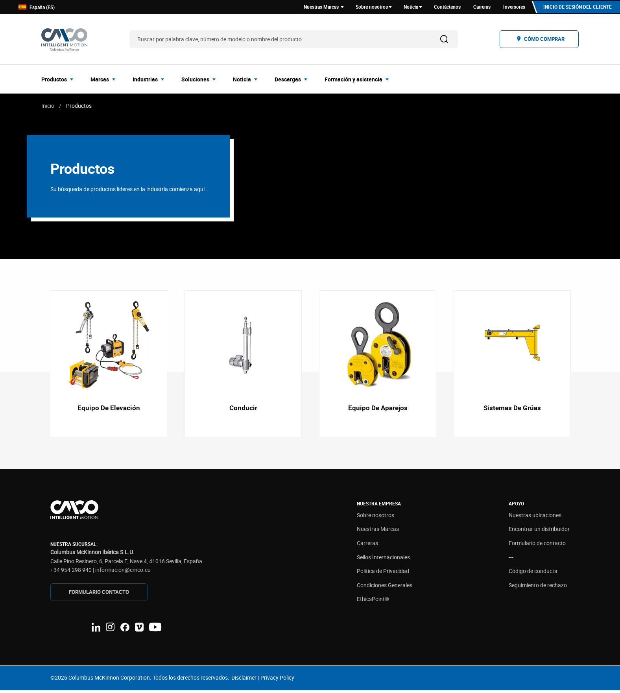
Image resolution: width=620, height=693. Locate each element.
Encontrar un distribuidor (539, 531)
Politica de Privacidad (383, 573)
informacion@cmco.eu (123, 572)
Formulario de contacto (537, 545)
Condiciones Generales (384, 588)
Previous (41, 366)
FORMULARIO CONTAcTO (99, 594)
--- (511, 559)
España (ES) (36, 8)
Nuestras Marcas (378, 531)
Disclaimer (243, 680)
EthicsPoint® (373, 601)
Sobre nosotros (375, 518)
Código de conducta (533, 573)
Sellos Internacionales (383, 559)
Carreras (367, 545)
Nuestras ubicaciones (535, 518)
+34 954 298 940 (71, 572)
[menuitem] (59, 80)
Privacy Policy (277, 680)
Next (579, 366)
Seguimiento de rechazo (538, 588)
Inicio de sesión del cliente (576, 7)
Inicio (47, 107)
